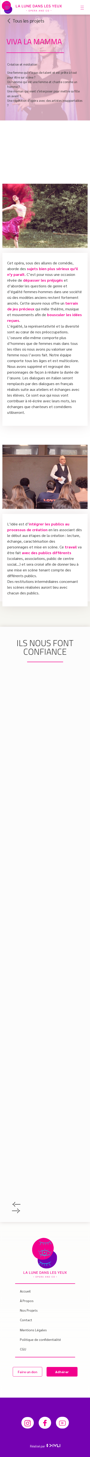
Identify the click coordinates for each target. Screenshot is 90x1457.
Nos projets (30, 1310)
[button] (45, 1205)
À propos (27, 1300)
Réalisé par (45, 1446)
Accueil (25, 1291)
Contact (26, 1320)
